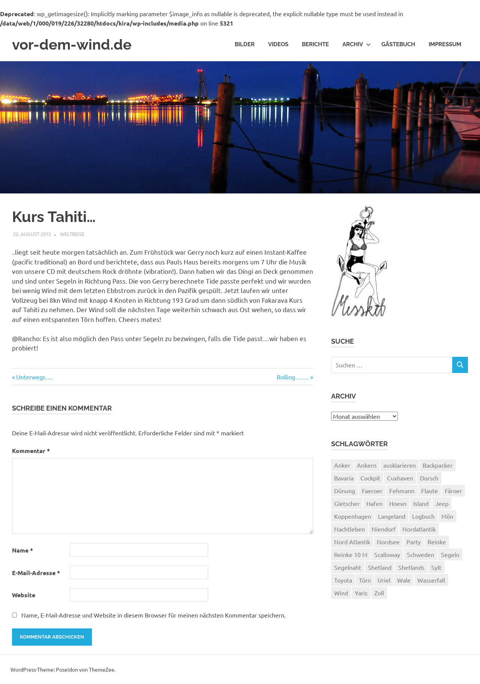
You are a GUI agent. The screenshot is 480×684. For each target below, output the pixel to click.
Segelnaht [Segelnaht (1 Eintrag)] (347, 567)
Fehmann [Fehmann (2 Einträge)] (401, 490)
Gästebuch (398, 44)
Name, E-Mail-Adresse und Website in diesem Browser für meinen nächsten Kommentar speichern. (153, 615)
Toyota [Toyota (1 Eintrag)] (343, 580)
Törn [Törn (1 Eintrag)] (365, 580)
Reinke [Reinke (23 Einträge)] (437, 541)
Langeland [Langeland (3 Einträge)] (391, 516)
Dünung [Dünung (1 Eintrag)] (344, 490)
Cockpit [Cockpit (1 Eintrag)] (370, 478)
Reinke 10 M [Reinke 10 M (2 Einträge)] (351, 554)
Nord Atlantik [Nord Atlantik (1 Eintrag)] (352, 541)
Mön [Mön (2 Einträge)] (447, 516)
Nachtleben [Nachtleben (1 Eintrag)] (349, 529)
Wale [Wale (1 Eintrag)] (404, 580)
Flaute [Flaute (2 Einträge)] (429, 490)
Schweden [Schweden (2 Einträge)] (420, 554)
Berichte (315, 44)
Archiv (356, 44)
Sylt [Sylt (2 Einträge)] (436, 567)
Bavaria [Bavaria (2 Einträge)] (344, 478)
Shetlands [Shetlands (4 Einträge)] (411, 567)
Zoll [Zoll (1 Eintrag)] (379, 592)
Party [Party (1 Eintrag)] (413, 541)
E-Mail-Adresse (36, 573)
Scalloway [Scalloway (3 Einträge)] (387, 554)
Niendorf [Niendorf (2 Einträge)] (384, 529)
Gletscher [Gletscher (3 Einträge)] (347, 503)
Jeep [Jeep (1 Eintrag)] (441, 503)
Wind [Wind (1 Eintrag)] (341, 592)
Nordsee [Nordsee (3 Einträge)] (388, 541)
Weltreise (72, 234)
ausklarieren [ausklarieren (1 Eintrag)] (399, 465)
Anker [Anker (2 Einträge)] (342, 465)
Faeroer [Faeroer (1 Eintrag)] (372, 490)
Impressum (445, 44)
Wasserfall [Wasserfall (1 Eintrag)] (431, 580)
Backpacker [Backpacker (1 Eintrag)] (438, 465)
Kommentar (31, 450)
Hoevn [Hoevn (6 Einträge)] (397, 503)
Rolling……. (293, 377)
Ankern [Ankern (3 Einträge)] (366, 465)
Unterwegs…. (34, 377)
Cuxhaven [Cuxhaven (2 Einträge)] (400, 478)
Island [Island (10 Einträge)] (421, 503)
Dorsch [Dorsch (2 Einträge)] (429, 478)
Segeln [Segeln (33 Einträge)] (450, 554)
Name (22, 550)
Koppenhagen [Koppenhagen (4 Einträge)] (352, 516)
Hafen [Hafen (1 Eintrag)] (374, 503)
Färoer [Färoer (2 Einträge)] (453, 490)
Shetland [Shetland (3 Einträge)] (380, 567)
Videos (278, 44)
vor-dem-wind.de (72, 44)
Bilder (245, 44)
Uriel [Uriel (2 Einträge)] (384, 580)
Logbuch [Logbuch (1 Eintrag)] (423, 516)
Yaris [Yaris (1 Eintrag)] (361, 592)
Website (23, 595)
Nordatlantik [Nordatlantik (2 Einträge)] (419, 529)
